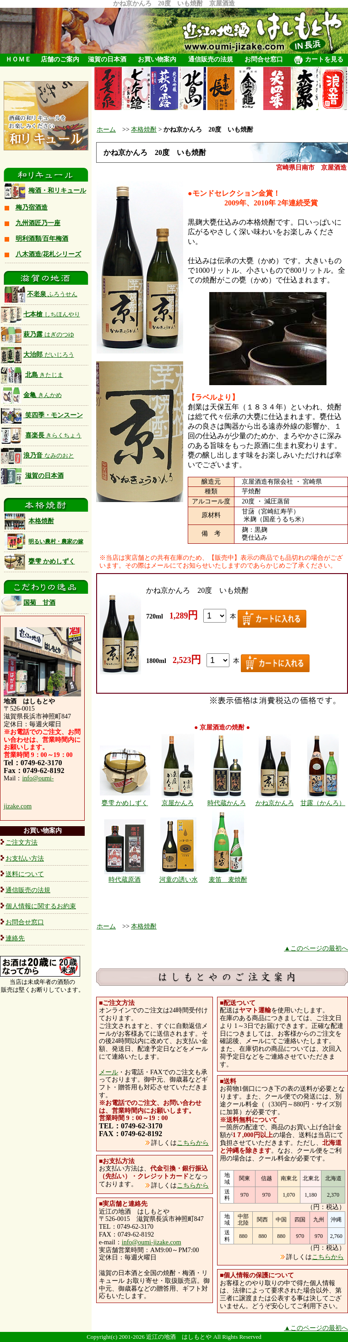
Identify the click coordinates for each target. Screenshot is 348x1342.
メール (108, 1072)
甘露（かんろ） (322, 803)
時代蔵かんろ (226, 803)
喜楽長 (53, 435)
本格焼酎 (41, 521)
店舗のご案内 (60, 59)
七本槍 (40, 314)
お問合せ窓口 (264, 59)
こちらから (193, 1142)
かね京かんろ (275, 803)
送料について (24, 874)
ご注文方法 (21, 842)
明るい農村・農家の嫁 (55, 541)
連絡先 (15, 938)
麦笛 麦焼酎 (228, 879)
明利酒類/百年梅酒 (42, 238)
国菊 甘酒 (28, 602)
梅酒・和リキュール (57, 190)
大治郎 (48, 354)
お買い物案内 (157, 59)
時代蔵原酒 (125, 879)
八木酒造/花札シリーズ (49, 254)
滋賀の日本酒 (107, 59)
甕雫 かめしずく (51, 561)
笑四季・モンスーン (54, 415)
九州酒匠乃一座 (38, 223)
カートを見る (318, 60)
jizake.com (18, 806)
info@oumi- (38, 778)
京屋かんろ (178, 803)
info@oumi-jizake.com (151, 1242)
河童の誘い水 (178, 879)
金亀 (31, 395)
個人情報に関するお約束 (40, 906)
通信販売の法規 (210, 59)
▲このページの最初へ (316, 948)
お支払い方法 (24, 858)
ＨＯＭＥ (18, 59)
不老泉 (41, 294)
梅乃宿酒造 (32, 207)
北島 (44, 374)
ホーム (106, 129)
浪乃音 (37, 455)
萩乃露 (37, 334)
